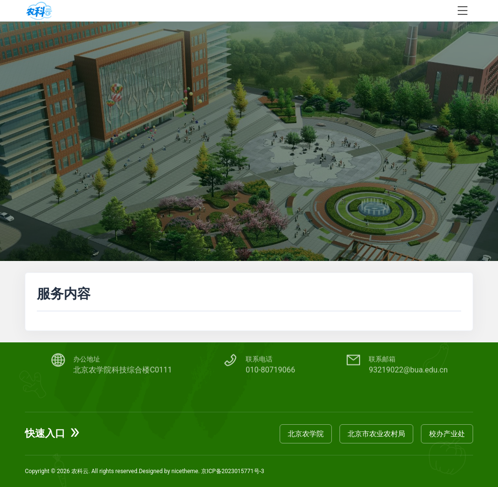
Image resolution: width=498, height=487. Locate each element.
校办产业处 (447, 433)
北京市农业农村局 (376, 433)
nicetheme (184, 471)
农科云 (80, 471)
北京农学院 (306, 433)
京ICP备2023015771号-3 (232, 471)
